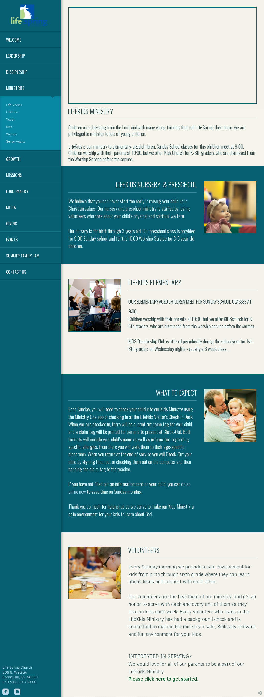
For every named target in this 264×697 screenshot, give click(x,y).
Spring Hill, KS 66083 (20, 677)
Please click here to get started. (163, 679)
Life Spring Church (17, 667)
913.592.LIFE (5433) (19, 682)
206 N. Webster (14, 672)
